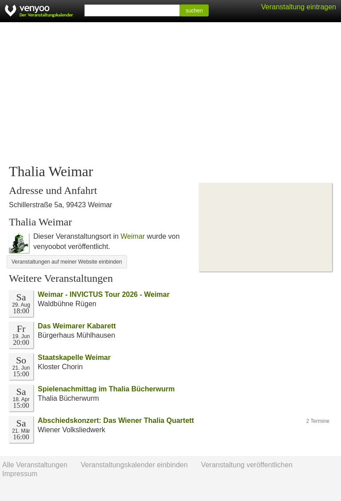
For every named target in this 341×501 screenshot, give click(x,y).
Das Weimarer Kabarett (77, 326)
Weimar (133, 236)
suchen (194, 11)
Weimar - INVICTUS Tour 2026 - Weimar (104, 294)
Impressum (19, 473)
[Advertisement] (170, 93)
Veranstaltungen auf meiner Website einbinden (67, 262)
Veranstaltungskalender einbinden (134, 465)
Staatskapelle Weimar (74, 357)
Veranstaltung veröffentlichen (247, 465)
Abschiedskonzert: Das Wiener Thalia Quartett (116, 420)
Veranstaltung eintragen (298, 7)
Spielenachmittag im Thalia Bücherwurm (106, 389)
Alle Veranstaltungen (34, 465)
